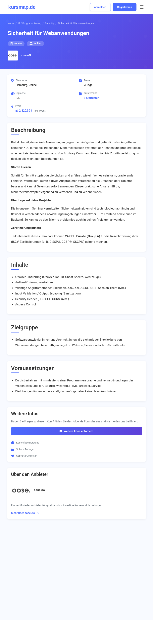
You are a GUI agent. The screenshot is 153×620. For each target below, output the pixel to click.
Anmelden (100, 7)
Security (49, 23)
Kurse (11, 23)
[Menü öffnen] (141, 7)
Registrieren (124, 7)
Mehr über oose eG (25, 513)
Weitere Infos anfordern (76, 431)
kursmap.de (21, 7)
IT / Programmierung (29, 23)
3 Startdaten (91, 97)
